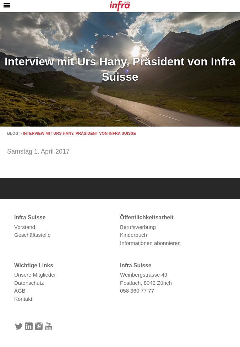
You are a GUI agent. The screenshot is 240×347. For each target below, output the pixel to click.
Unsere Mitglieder (35, 275)
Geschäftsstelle (32, 235)
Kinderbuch (133, 235)
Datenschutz (29, 283)
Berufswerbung (138, 227)
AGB (20, 291)
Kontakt (23, 299)
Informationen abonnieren (150, 243)
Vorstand (24, 227)
